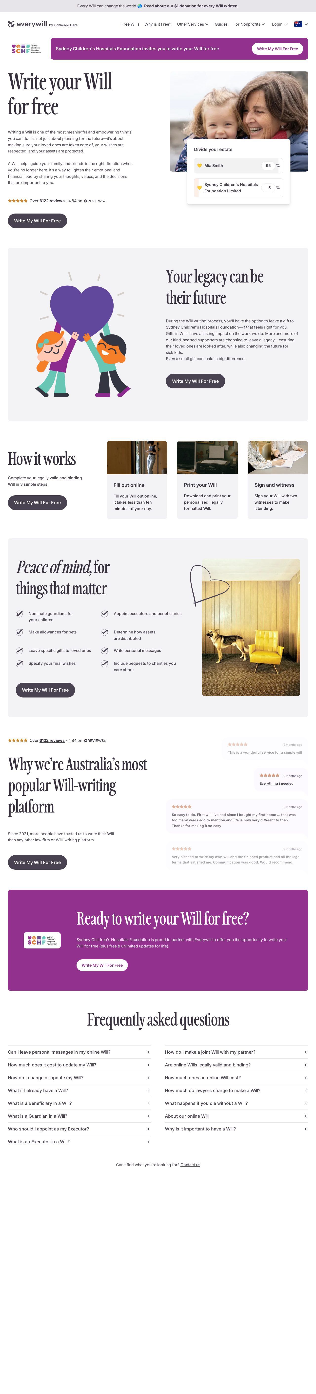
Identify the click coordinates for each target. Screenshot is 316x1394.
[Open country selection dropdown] (301, 24)
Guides (221, 24)
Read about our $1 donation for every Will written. (191, 5)
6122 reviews (52, 200)
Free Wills (130, 24)
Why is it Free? (157, 24)
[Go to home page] (43, 24)
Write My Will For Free (277, 48)
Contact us (190, 1164)
